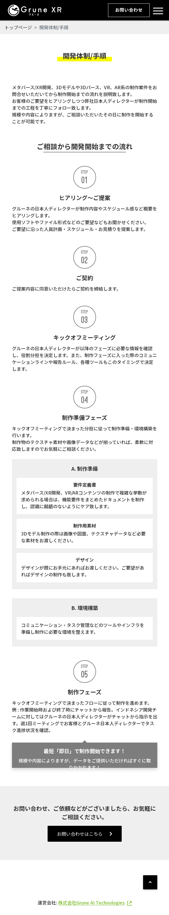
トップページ (18, 27)
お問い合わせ (128, 10)
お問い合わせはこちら (84, 833)
